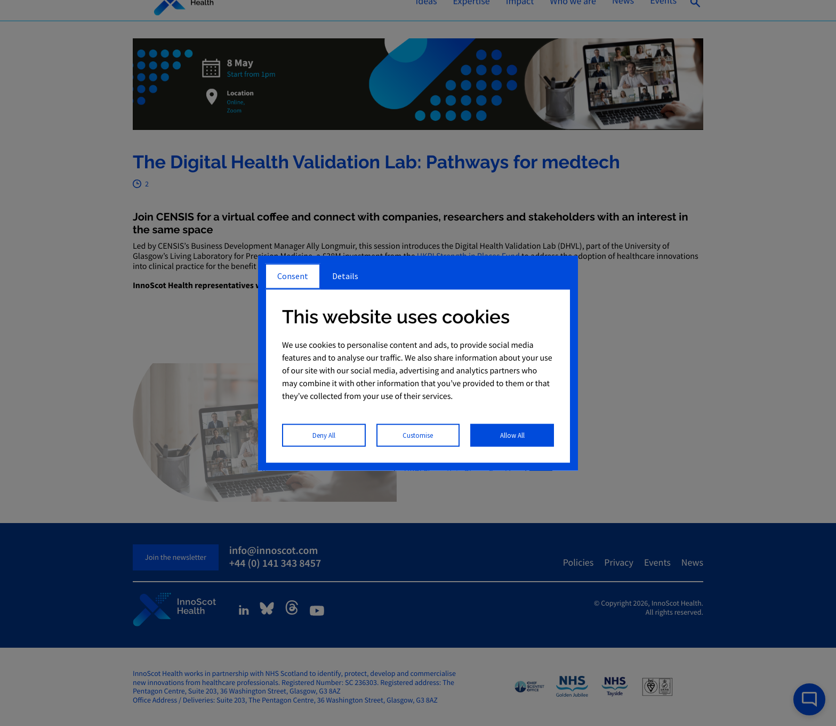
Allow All (512, 434)
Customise (418, 434)
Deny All (323, 434)
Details (345, 276)
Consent (292, 276)
